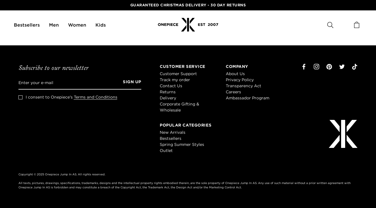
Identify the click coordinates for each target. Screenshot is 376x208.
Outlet (166, 150)
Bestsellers (27, 25)
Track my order (175, 79)
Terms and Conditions (95, 97)
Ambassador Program (247, 98)
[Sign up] (130, 83)
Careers (233, 91)
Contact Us (171, 85)
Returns (168, 91)
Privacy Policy (240, 79)
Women (77, 25)
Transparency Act (243, 85)
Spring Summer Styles (182, 144)
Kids (100, 25)
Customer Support (178, 73)
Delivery (168, 98)
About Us (235, 73)
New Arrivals (172, 132)
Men (54, 25)
